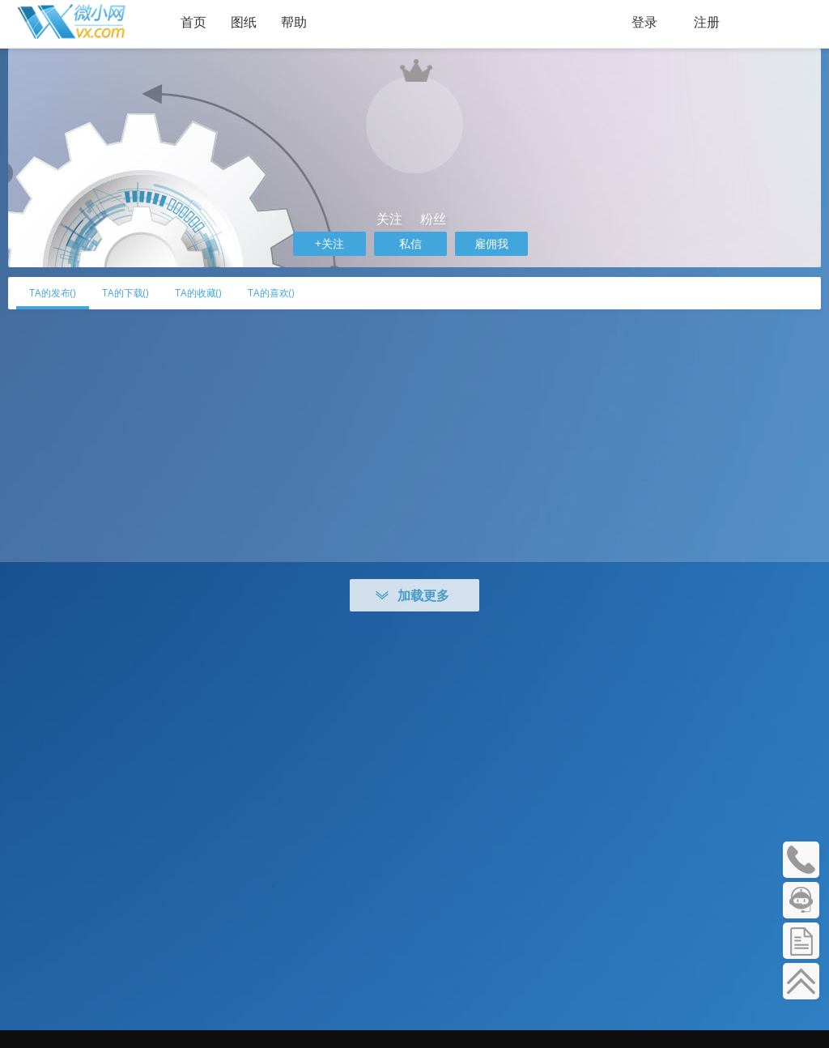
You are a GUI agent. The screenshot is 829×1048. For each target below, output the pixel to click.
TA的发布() (52, 293)
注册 (707, 22)
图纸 (244, 22)
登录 (644, 22)
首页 (193, 22)
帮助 (294, 22)
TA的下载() (125, 293)
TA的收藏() (198, 293)
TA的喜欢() (271, 293)
